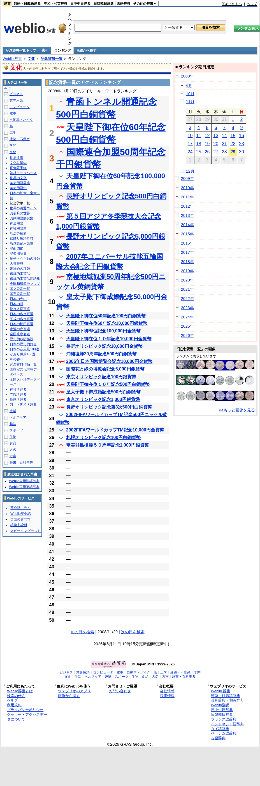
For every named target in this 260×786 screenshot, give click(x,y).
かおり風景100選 (23, 354)
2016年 (187, 243)
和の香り (16, 359)
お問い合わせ (120, 691)
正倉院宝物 (18, 168)
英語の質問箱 (20, 519)
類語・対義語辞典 (27, 3)
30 (241, 151)
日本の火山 (18, 299)
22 (232, 143)
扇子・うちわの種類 (25, 259)
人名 (13, 450)
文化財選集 (18, 163)
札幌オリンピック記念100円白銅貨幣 (103, 437)
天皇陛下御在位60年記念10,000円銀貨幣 (107, 323)
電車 (13, 113)
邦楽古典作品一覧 (23, 364)
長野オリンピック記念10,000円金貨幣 (104, 346)
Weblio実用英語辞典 (24, 487)
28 (224, 151)
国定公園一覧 (20, 294)
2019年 (187, 271)
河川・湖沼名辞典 (23, 405)
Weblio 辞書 (12, 59)
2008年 (187, 76)
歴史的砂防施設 (21, 339)
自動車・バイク (21, 120)
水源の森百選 (20, 329)
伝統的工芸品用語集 (25, 279)
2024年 (187, 317)
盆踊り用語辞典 (21, 238)
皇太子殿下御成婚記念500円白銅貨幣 (103, 392)
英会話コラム (20, 508)
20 (215, 143)
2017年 (187, 252)
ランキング (62, 50)
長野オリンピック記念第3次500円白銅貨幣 (109, 407)
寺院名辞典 (18, 394)
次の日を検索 (133, 632)
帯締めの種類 (20, 269)
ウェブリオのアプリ (74, 691)
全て (7, 88)
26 (207, 151)
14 (224, 135)
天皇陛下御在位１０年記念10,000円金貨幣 (109, 338)
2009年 (187, 178)
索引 (45, 50)
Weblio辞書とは (19, 691)
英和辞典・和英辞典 (227, 700)
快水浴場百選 (20, 309)
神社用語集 (18, 228)
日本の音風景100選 (24, 349)
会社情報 (167, 691)
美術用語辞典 (20, 183)
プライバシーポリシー (25, 710)
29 (232, 151)
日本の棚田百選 (21, 324)
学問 (13, 145)
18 (198, 143)
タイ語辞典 (220, 729)
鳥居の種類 (18, 233)
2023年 (187, 308)
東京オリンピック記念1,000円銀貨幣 (103, 399)
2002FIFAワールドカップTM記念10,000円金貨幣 (115, 430)
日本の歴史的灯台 (23, 344)
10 (190, 135)
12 (207, 135)
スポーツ (16, 430)
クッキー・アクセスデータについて (27, 716)
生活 (13, 411)
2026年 (187, 335)
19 (207, 143)
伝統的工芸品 (20, 274)
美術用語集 (18, 188)
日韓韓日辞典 (104, 3)
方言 (13, 456)
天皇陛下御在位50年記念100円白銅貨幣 (106, 315)
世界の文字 (18, 178)
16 (241, 135)
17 (190, 143)
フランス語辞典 (223, 719)
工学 (13, 133)
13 (215, 135)
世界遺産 (16, 158)
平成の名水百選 (21, 319)
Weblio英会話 (20, 514)
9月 (189, 86)
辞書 (7, 3)
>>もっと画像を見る (237, 410)
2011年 (187, 197)
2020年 (187, 280)
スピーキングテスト (25, 531)
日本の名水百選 (21, 314)
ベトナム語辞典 (223, 733)
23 (241, 143)
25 (198, 151)
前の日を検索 (82, 632)
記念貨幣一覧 (51, 59)
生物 (13, 437)
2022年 (187, 298)
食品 (13, 443)
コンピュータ (20, 107)
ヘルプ (252, 4)
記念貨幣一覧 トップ (21, 50)
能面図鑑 (16, 248)
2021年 (187, 289)
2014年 (187, 224)
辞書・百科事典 (21, 462)
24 (190, 151)
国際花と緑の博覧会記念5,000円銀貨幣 (105, 369)
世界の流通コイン (23, 208)
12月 (190, 171)
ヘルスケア (18, 417)
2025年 (187, 326)
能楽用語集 (18, 253)
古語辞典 (123, 3)
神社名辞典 (18, 389)
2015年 (187, 234)
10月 (190, 93)
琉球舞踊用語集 (21, 243)
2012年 (187, 206)
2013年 (187, 215)
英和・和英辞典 (55, 3)
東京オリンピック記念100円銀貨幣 (101, 376)
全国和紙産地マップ (25, 284)
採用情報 (167, 696)
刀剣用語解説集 (21, 218)
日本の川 (16, 304)
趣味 (13, 424)
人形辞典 (16, 264)
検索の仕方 (16, 696)
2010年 (187, 188)
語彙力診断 (18, 525)
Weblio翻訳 (220, 705)
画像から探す (86, 50)
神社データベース (23, 173)
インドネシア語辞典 (227, 724)
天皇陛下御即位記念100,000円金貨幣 (103, 331)
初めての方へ (232, 4)
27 (215, 151)
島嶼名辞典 (18, 400)
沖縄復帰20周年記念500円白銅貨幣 (101, 353)
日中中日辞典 (80, 3)
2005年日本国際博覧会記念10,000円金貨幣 (109, 361)
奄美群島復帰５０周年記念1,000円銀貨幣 (107, 445)
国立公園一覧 (20, 289)
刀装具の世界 (20, 213)
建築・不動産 (20, 139)
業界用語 (16, 100)
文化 (31, 59)
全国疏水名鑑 (20, 334)
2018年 (187, 261)
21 (224, 143)
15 (232, 135)
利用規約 (14, 705)
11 (198, 135)
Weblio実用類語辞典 (24, 481)
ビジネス (16, 94)
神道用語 (16, 223)
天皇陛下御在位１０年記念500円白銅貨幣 (108, 384)
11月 (190, 101)
